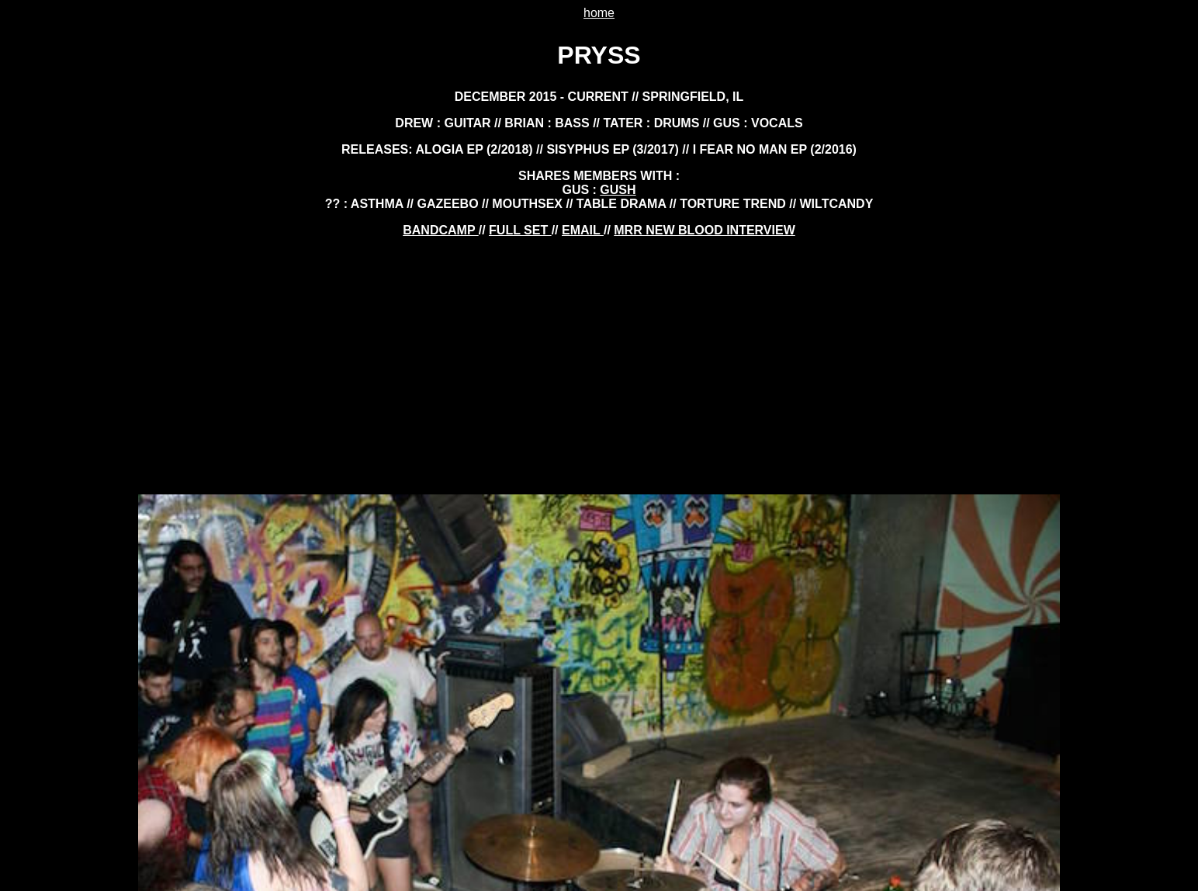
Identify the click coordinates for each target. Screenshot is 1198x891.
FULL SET (520, 230)
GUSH (617, 189)
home (599, 12)
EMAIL (583, 230)
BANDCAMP (440, 230)
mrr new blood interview (704, 230)
